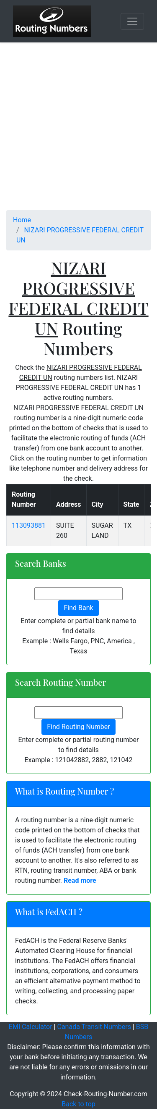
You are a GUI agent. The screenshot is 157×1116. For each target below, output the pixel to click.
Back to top (78, 1104)
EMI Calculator (30, 1027)
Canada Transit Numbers (94, 1027)
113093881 (29, 525)
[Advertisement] (78, 131)
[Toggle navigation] (132, 21)
